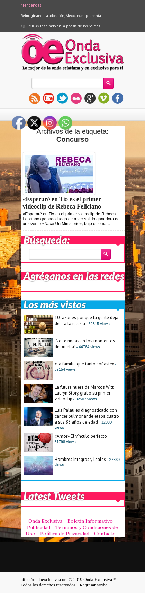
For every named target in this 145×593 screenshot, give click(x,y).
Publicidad (38, 527)
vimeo (104, 98)
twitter (62, 98)
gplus (90, 98)
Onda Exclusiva (45, 521)
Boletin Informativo (90, 521)
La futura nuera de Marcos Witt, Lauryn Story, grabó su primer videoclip (84, 393)
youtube (48, 98)
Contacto (105, 533)
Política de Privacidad (64, 533)
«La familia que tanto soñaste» (84, 364)
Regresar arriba (93, 584)
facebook (118, 98)
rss (34, 98)
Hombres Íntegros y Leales (80, 459)
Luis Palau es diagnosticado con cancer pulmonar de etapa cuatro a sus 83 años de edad (87, 416)
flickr (76, 98)
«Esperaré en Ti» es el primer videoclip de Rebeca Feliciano (62, 203)
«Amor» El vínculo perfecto (81, 436)
